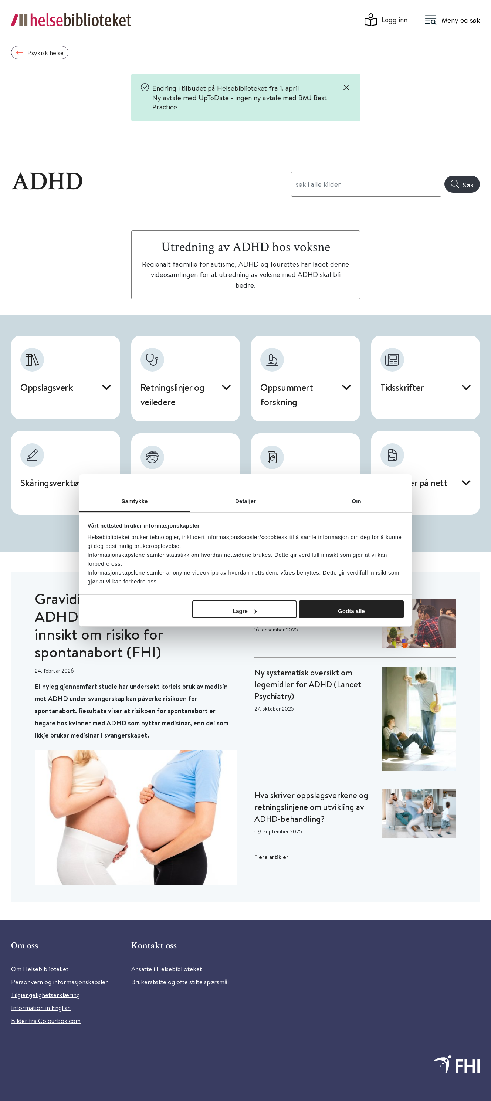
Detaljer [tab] (245, 501)
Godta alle (351, 611)
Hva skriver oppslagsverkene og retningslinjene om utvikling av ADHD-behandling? (311, 807)
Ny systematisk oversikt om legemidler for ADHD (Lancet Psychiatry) (307, 684)
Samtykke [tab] (135, 501)
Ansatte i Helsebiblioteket (166, 969)
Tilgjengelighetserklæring (45, 994)
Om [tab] (356, 501)
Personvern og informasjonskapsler (59, 982)
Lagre (245, 611)
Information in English (41, 1007)
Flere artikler (271, 857)
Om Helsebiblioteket (39, 969)
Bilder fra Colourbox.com (46, 1020)
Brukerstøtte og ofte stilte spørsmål (180, 982)
